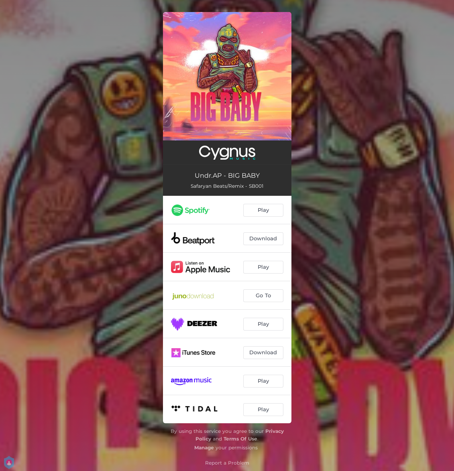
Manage (204, 448)
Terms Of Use (240, 439)
